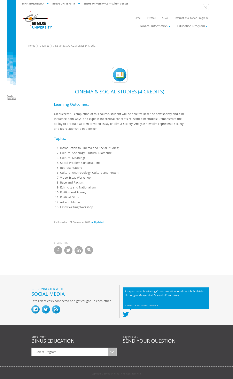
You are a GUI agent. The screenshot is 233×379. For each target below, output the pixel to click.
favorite (154, 305)
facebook (58, 250)
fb (35, 309)
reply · (137, 305)
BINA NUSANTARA (33, 3)
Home (31, 45)
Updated (97, 222)
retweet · (145, 305)
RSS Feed (56, 309)
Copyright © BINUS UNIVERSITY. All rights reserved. (116, 374)
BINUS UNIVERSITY (63, 3)
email (89, 250)
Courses (44, 45)
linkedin (79, 250)
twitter (68, 250)
